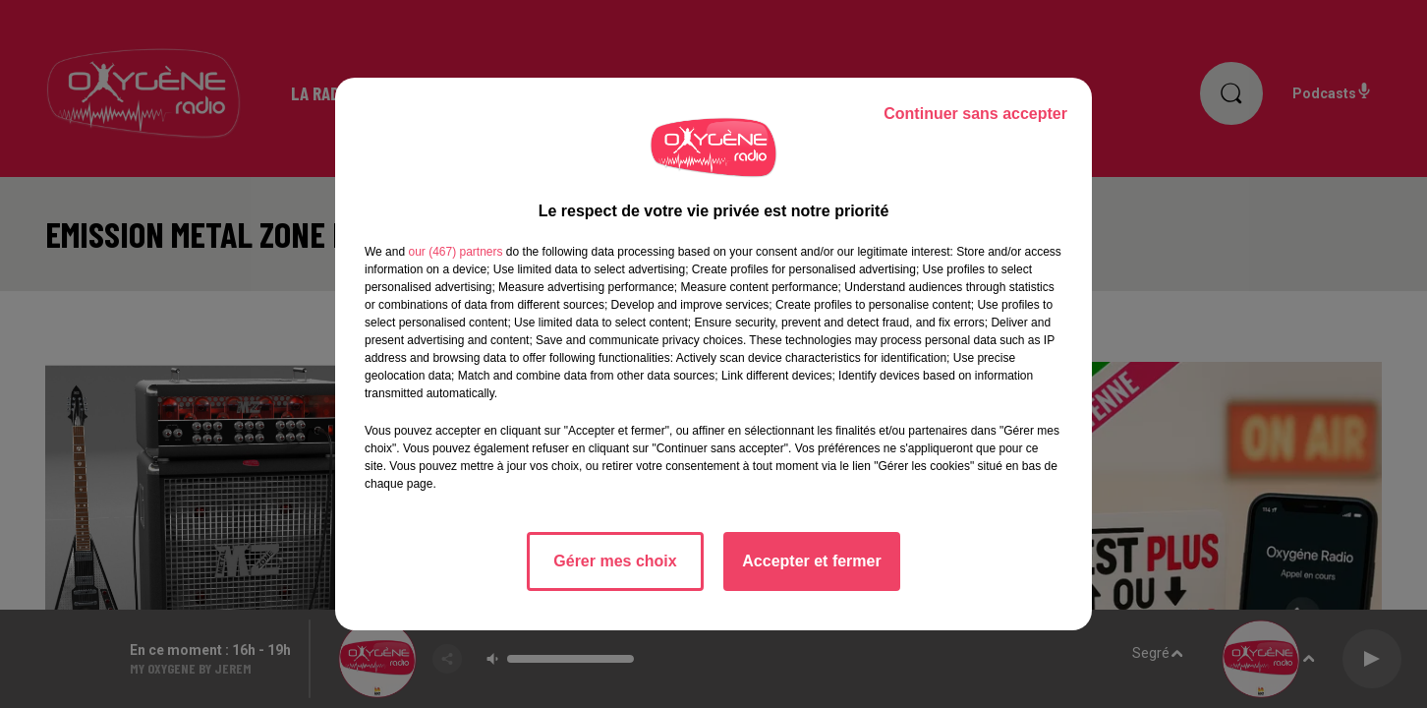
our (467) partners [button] (455, 252)
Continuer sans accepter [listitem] (975, 113)
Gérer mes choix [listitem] (614, 561)
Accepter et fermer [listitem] (811, 561)
